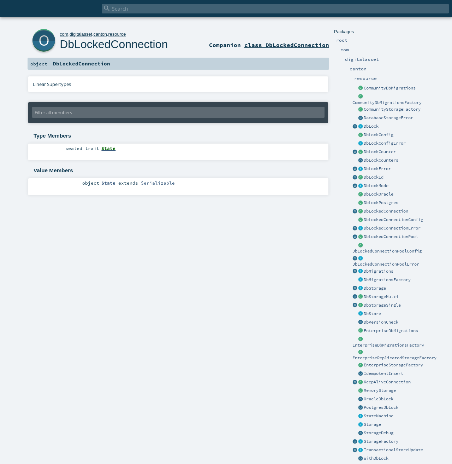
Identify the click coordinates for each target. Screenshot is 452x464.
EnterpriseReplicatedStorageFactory (394, 357)
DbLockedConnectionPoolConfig (387, 251)
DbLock (371, 126)
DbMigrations (378, 271)
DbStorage (375, 288)
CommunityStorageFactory (392, 109)
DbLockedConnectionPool (391, 236)
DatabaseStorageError (388, 117)
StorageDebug (378, 432)
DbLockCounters (381, 160)
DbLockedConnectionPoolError (385, 264)
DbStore (372, 313)
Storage (372, 424)
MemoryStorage (380, 390)
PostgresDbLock (381, 407)
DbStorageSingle (382, 305)
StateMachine (378, 415)
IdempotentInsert (383, 373)
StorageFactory (381, 441)
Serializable (158, 183)
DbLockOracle (378, 194)
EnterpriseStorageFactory (393, 364)
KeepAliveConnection (387, 381)
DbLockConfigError (385, 143)
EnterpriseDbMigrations (391, 330)
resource (117, 34)
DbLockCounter (380, 151)
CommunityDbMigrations (390, 88)
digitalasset (81, 34)
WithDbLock (376, 458)
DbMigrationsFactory (387, 279)
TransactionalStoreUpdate (393, 449)
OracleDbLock (378, 398)
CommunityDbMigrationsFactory (387, 102)
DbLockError (377, 168)
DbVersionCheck (381, 322)
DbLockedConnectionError (392, 228)
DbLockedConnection (386, 211)
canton (100, 34)
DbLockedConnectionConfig (393, 219)
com (64, 34)
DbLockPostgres (381, 202)
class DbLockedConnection (286, 44)
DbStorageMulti (381, 296)
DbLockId (373, 177)
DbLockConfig (378, 134)
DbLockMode (376, 185)
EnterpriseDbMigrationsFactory (388, 345)
